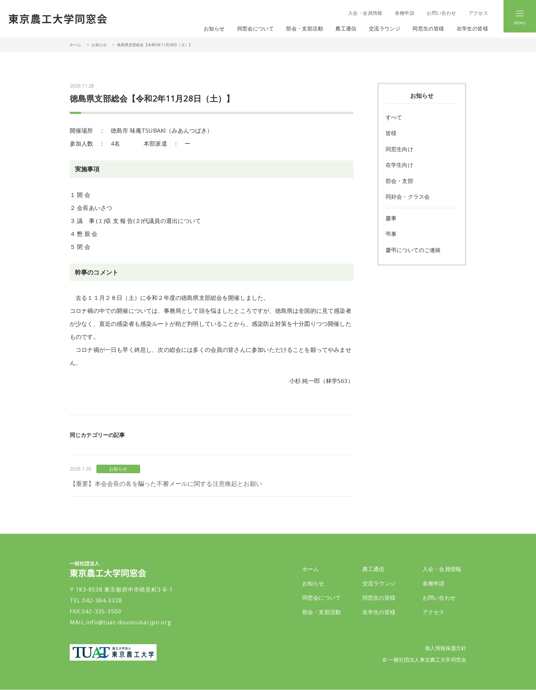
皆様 (391, 133)
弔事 (391, 235)
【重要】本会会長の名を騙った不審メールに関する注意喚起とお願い (166, 483)
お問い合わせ (441, 13)
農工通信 (373, 569)
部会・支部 (399, 182)
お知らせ (214, 28)
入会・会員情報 (365, 13)
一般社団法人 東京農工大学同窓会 (58, 19)
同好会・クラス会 (408, 198)
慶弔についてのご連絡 (413, 251)
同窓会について (321, 597)
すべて (394, 117)
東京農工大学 (113, 652)
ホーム (75, 45)
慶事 (391, 219)
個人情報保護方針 (445, 648)
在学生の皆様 (379, 612)
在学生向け (399, 166)
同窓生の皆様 (379, 597)
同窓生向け (399, 150)
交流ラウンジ (379, 583)
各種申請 (404, 13)
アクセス (478, 13)
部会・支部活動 (321, 612)
